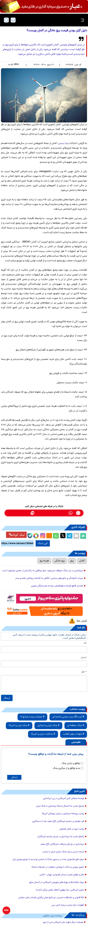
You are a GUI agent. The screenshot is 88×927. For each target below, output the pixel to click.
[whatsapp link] (70, 513)
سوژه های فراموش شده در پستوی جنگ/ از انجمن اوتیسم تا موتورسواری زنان (48, 859)
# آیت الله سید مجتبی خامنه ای (68, 717)
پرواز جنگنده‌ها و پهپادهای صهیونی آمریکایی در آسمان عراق (56, 882)
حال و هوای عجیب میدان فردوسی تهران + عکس (62, 875)
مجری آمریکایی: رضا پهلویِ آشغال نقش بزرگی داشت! (60, 890)
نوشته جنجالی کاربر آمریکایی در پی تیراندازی (63, 798)
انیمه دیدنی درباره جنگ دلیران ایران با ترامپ (63, 852)
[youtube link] (17, 513)
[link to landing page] (45, 20)
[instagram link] (40, 513)
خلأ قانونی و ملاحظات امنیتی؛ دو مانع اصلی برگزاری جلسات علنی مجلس (51, 897)
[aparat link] (9, 513)
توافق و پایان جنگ (71, 763)
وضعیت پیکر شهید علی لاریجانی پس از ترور (63, 922)
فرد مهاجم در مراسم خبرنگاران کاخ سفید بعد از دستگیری (58, 821)
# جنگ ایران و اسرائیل (48, 725)
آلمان (81, 561)
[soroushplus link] (47, 513)
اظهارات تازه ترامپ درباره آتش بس (67, 905)
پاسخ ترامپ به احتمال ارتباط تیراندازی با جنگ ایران (60, 806)
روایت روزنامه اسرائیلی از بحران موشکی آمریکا (63, 814)
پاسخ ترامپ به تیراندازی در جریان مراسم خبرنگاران (60, 836)
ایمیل (83, 657)
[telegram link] (63, 513)
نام (85, 643)
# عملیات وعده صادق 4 (32, 717)
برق (72, 561)
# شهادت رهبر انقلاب (73, 734)
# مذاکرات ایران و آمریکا (43, 734)
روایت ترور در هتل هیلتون (71, 829)
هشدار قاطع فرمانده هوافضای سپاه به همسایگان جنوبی (57, 586)
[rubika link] (78, 513)
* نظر (84, 672)
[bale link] (55, 513)
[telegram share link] (69, 536)
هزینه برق (44, 561)
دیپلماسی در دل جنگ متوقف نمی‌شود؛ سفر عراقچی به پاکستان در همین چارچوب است (42, 571)
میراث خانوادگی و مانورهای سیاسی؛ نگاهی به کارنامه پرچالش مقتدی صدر (49, 578)
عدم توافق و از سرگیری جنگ (66, 768)
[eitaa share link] (49, 536)
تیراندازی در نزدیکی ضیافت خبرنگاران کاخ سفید (62, 844)
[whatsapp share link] (56, 536)
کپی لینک (40, 543)
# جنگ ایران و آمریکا (19, 725)
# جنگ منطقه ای (75, 725)
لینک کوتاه (17, 534)
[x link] (25, 513)
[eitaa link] (32, 513)
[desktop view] (13, 20)
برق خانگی (60, 561)
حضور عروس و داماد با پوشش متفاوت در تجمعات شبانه (58, 867)
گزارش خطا (82, 621)
